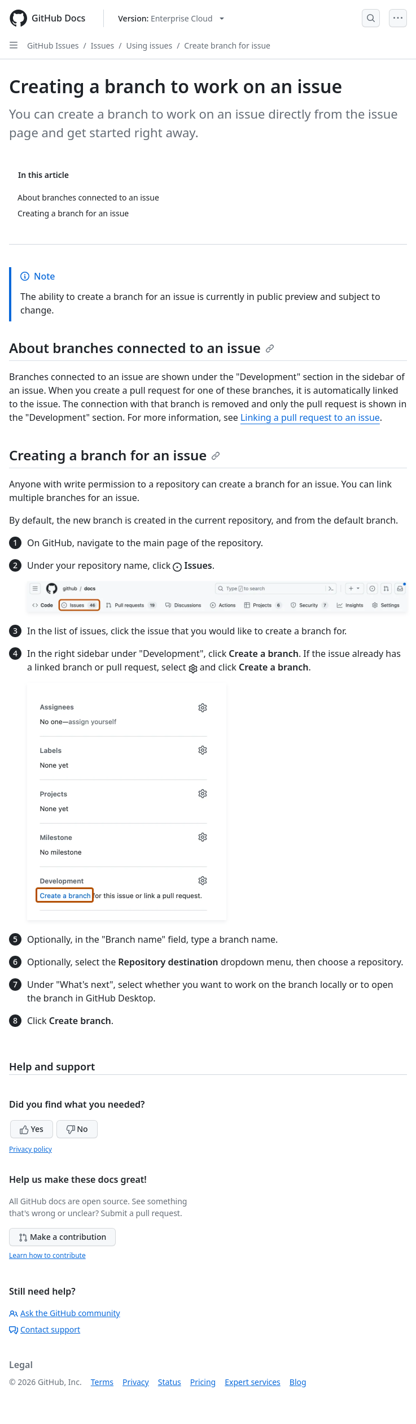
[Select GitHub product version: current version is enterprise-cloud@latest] (171, 18)
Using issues (149, 45)
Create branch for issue (227, 45)
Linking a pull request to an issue (310, 417)
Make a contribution (62, 1236)
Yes (31, 1128)
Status (169, 1382)
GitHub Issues (53, 45)
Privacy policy (30, 1149)
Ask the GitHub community (64, 1313)
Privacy (135, 1382)
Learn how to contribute (47, 1255)
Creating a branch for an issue (114, 455)
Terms (102, 1382)
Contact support (44, 1329)
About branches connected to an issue (141, 347)
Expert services (253, 1382)
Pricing (203, 1382)
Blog (298, 1382)
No (77, 1128)
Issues (102, 45)
